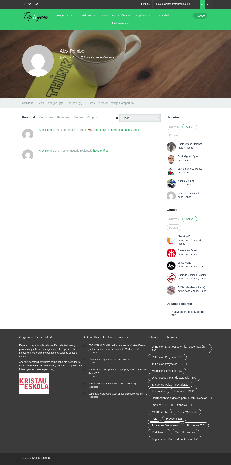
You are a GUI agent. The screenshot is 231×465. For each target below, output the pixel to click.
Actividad (28, 103)
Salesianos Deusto (188, 250)
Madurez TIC (88, 15)
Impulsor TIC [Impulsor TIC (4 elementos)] (160, 405)
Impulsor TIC (144, 15)
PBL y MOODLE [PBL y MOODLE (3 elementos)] (187, 411)
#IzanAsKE (184, 236)
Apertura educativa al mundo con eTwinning (112, 383)
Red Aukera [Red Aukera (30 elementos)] (159, 432)
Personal (28, 117)
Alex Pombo (46, 129)
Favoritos (63, 117)
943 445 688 (144, 4)
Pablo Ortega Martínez (190, 144)
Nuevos (174, 126)
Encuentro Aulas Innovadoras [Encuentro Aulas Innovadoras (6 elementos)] (170, 384)
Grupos (76, 103)
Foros (91, 103)
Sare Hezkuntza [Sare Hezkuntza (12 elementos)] (185, 432)
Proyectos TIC (65, 15)
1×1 (102, 15)
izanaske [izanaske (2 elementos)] (182, 405)
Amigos (56, 103)
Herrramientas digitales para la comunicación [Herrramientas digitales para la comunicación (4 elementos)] (179, 398)
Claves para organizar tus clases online (109, 359)
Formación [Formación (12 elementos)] (158, 391)
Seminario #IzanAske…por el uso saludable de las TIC (117, 393)
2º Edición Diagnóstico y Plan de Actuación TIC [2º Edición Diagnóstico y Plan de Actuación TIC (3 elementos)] (178, 348)
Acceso (200, 15)
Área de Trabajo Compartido (116, 103)
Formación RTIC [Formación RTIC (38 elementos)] (184, 391)
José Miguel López (188, 156)
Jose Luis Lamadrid (188, 193)
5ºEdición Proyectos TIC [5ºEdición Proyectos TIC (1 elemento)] (167, 370)
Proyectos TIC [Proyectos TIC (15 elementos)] (195, 425)
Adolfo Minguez (186, 181)
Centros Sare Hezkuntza (108, 129)
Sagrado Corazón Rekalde (192, 275)
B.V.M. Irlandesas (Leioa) (191, 287)
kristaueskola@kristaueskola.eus (173, 4)
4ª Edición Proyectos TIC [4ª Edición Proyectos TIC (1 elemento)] (167, 364)
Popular (174, 135)
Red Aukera (119, 23)
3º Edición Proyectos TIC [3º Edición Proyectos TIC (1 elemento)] (167, 357)
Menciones (46, 117)
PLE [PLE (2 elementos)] (154, 418)
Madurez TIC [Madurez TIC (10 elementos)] (160, 411)
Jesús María (184, 262)
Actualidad (162, 15)
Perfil (41, 103)
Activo (189, 126)
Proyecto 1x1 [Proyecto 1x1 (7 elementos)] (174, 418)
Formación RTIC (122, 15)
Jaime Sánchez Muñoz (190, 168)
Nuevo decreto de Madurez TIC (188, 313)
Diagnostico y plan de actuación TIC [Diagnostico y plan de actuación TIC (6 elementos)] (174, 377)
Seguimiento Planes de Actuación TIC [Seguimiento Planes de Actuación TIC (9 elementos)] (175, 439)
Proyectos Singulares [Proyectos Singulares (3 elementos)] (165, 425)
